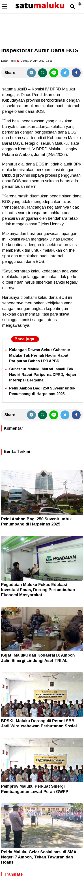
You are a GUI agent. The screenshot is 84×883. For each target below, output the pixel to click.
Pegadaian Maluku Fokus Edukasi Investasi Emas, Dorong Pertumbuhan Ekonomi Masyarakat (38, 589)
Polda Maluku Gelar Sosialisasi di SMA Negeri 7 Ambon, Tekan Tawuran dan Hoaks (38, 857)
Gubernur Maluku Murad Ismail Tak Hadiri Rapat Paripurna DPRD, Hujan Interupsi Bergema (42, 374)
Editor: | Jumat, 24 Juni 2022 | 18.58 (26, 60)
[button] (79, 2)
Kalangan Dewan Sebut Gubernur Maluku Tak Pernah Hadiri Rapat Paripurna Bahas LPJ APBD (39, 355)
